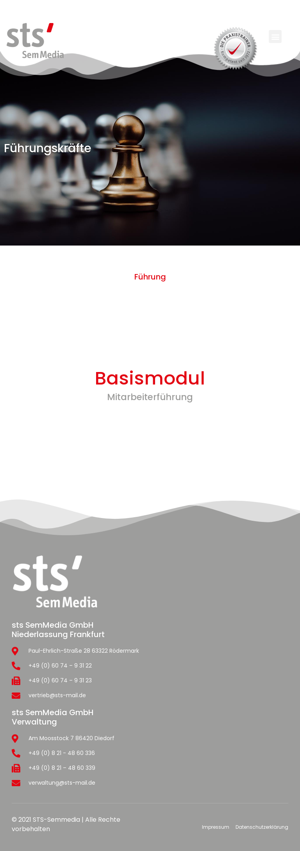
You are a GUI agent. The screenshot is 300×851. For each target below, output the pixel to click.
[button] (275, 36)
